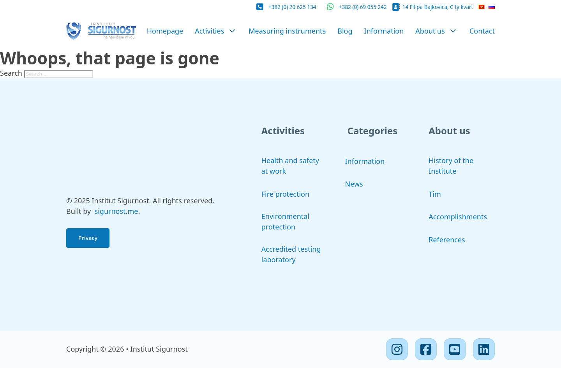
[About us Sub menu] (453, 31)
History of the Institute (451, 166)
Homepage (165, 31)
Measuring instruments (287, 31)
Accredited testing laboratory (291, 254)
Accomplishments (458, 216)
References (447, 239)
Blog (344, 31)
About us (430, 31)
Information (384, 31)
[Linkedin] (484, 349)
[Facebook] (426, 349)
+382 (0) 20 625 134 (292, 7)
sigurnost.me (116, 211)
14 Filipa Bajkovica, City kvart (437, 7)
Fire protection (285, 194)
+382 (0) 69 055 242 (363, 7)
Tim (435, 194)
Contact (482, 31)
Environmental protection (285, 221)
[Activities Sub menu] (232, 31)
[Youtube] (455, 349)
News (354, 183)
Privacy (87, 238)
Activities (209, 31)
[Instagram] (397, 349)
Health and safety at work (290, 166)
